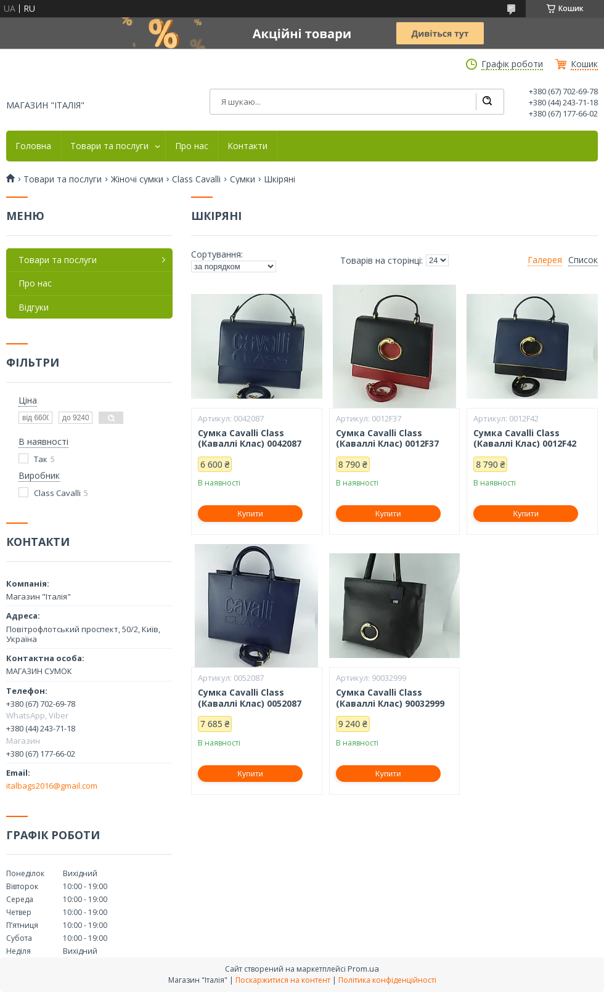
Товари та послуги (109, 146)
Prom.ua (363, 968)
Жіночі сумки (137, 179)
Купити (250, 513)
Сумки (242, 179)
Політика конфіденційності (387, 980)
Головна (33, 146)
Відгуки (33, 307)
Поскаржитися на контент (282, 980)
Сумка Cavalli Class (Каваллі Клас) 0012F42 (524, 438)
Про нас (191, 146)
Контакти (247, 146)
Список (583, 260)
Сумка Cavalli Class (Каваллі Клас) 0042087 (249, 438)
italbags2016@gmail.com (51, 786)
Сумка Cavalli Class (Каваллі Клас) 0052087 (249, 698)
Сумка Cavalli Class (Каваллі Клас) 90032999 (390, 698)
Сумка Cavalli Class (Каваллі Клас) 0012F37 (387, 438)
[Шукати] (487, 101)
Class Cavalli (196, 179)
